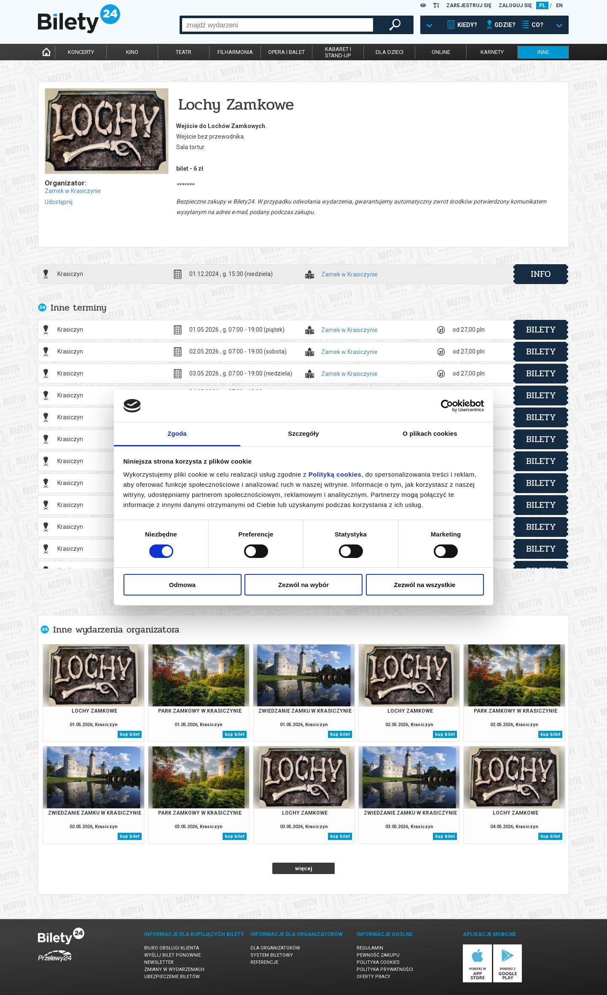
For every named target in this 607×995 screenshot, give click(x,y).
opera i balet (286, 52)
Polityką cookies (335, 474)
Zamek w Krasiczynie (73, 191)
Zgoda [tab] (177, 433)
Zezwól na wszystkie (425, 584)
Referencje (264, 962)
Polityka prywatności (385, 969)
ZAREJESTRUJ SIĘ (469, 5)
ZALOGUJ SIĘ (515, 5)
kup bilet (130, 734)
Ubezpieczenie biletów (172, 976)
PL (542, 5)
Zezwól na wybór (303, 584)
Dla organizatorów (275, 948)
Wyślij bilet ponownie (172, 955)
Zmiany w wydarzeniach (174, 969)
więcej (303, 868)
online (441, 52)
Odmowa (182, 584)
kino (132, 52)
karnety (492, 52)
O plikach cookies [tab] (430, 433)
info (541, 274)
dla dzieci (389, 52)
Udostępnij (59, 201)
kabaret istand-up (338, 52)
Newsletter (159, 962)
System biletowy (271, 955)
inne (543, 52)
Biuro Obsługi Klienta (171, 948)
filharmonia (235, 52)
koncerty (81, 52)
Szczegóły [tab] (303, 433)
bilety (541, 329)
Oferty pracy (373, 976)
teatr (183, 52)
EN (559, 5)
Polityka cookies (378, 962)
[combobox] (278, 25)
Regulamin (370, 948)
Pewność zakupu (378, 955)
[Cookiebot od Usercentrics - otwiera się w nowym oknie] (447, 406)
